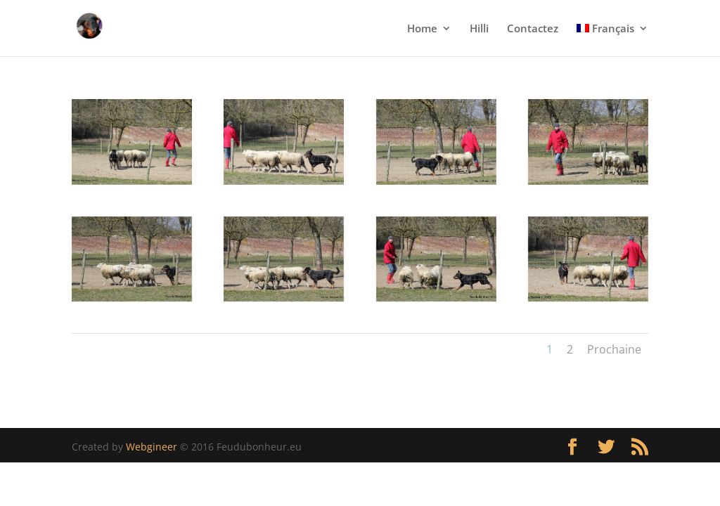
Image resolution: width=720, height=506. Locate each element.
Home (422, 29)
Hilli (479, 29)
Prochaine (614, 349)
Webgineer (151, 446)
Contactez (532, 29)
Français (605, 29)
